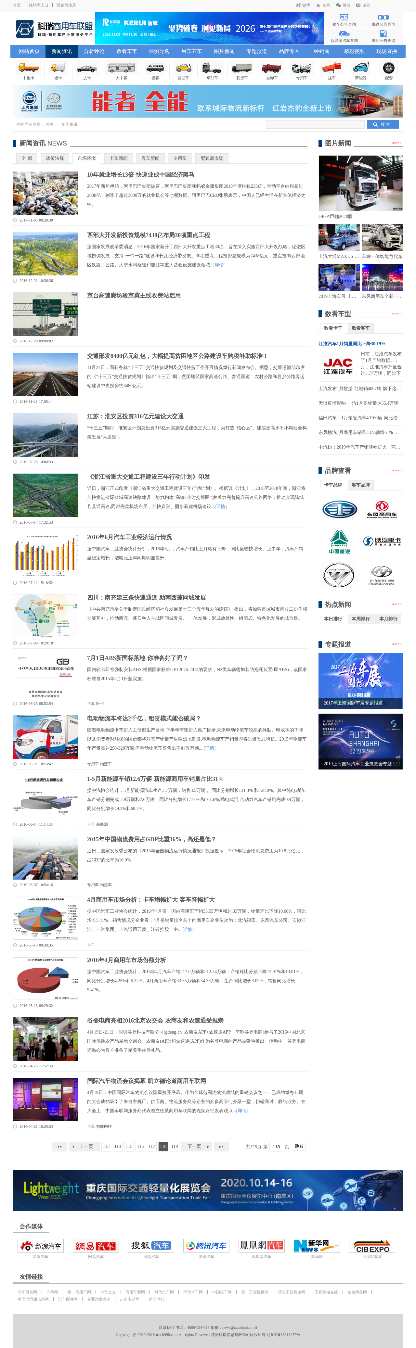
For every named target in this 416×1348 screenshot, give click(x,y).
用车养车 (191, 51)
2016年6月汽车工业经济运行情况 (129, 537)
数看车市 (126, 51)
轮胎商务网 (357, 1292)
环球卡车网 (193, 1292)
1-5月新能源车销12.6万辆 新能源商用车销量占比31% (155, 779)
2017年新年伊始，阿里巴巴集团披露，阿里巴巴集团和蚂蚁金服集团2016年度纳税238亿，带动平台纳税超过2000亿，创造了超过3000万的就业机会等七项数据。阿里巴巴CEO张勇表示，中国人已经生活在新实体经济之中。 (196, 195)
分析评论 (94, 51)
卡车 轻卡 (95, 703)
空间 (326, 5)
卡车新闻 (119, 158)
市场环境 (87, 158)
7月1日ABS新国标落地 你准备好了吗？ (137, 658)
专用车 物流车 (99, 764)
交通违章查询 (98, 1299)
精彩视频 (354, 51)
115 (129, 1146)
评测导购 (159, 51)
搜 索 (385, 124)
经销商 (322, 51)
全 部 (26, 158)
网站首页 (29, 51)
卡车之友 (108, 1292)
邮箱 (366, 5)
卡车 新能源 (97, 824)
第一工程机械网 (254, 1292)
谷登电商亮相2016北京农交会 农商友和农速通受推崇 (155, 1020)
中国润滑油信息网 (33, 1299)
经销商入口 (38, 5)
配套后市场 (212, 158)
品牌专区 (289, 51)
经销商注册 (66, 5)
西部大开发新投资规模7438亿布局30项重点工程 (148, 235)
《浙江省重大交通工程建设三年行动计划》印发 (148, 477)
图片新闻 (224, 51)
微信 (346, 5)
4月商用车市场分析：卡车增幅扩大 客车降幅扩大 (151, 900)
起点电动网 (129, 1299)
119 (174, 1146)
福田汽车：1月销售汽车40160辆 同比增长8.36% (366, 417)
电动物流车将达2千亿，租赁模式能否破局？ (144, 718)
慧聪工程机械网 (291, 1292)
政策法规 (55, 158)
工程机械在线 (326, 1292)
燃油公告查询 (383, 40)
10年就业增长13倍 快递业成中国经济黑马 (140, 175)
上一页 (86, 1146)
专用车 (180, 158)
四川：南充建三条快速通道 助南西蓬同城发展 (146, 597)
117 (152, 1146)
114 (117, 1146)
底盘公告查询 (383, 24)
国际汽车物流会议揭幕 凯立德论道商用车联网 (146, 1081)
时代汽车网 (164, 1292)
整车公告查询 (344, 24)
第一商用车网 (79, 1292)
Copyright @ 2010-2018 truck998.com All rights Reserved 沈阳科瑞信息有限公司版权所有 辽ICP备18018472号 (208, 1334)
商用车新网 (135, 1292)
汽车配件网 (68, 1299)
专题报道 (256, 51)
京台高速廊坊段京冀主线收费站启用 (134, 295)
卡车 (91, 945)
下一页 (194, 1146)
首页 (17, 5)
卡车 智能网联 (99, 1126)
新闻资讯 (61, 51)
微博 (306, 5)
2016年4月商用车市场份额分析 (126, 960)
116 (140, 1146)
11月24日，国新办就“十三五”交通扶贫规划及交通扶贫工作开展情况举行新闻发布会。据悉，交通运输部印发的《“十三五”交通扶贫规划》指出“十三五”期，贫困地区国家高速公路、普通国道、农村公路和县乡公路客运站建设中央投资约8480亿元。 (196, 376)
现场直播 (386, 51)
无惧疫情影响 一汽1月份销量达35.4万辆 (358, 403)
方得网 (52, 1292)
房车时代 (156, 1299)
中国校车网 (222, 1292)
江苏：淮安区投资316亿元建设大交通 (135, 416)
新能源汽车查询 (344, 40)
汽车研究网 (27, 1292)
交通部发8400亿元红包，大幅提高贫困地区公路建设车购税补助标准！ (177, 356)
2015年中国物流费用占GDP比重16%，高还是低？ (151, 839)
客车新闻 (150, 158)
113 (106, 1146)
